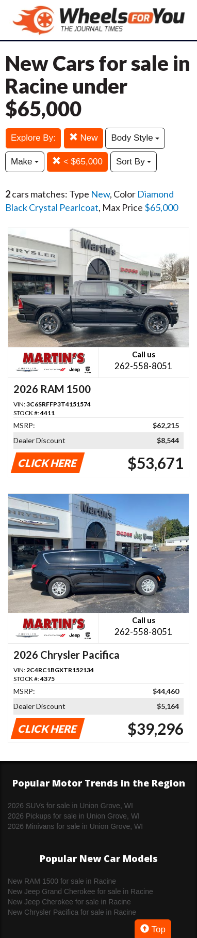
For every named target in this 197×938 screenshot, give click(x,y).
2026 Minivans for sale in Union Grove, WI (75, 826)
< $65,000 (77, 162)
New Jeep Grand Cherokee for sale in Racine (80, 891)
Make (25, 162)
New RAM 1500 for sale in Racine (62, 881)
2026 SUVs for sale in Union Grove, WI (70, 805)
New (83, 138)
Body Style (135, 138)
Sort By (133, 162)
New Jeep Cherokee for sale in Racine (69, 902)
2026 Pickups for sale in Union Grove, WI (74, 816)
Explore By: (33, 138)
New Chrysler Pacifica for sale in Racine (72, 912)
